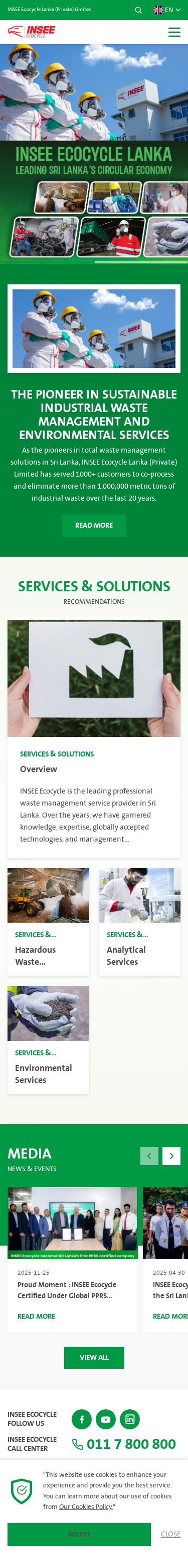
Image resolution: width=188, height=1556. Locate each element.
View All (94, 1357)
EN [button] (163, 10)
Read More (94, 525)
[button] (138, 10)
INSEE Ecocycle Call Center (32, 1444)
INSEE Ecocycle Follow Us (32, 1419)
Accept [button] (79, 1534)
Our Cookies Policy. (86, 1507)
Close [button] (170, 1534)
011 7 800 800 (124, 1444)
